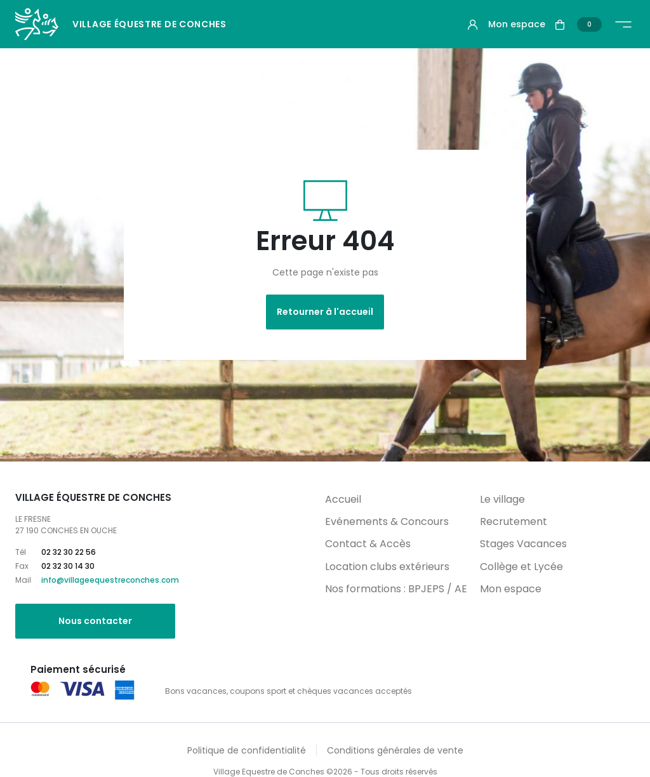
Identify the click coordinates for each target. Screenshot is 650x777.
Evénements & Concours (387, 521)
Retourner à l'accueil (325, 311)
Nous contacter (95, 620)
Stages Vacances (523, 543)
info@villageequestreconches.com (110, 579)
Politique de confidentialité (246, 750)
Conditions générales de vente (395, 750)
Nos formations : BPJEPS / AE (396, 588)
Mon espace (510, 588)
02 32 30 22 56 (68, 552)
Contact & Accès (368, 543)
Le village (502, 499)
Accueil (343, 499)
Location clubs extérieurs (387, 566)
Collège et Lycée (521, 566)
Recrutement (513, 521)
